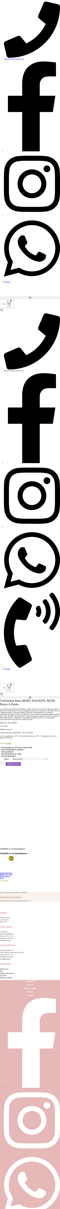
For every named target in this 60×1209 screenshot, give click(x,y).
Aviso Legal (3, 975)
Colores (6, 759)
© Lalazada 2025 (30, 980)
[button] (30, 297)
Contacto (30, 991)
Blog (1, 970)
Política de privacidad (6, 977)
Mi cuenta (30, 995)
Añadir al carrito (13, 764)
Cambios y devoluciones (7, 973)
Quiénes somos (4, 968)
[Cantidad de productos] (2, 763)
